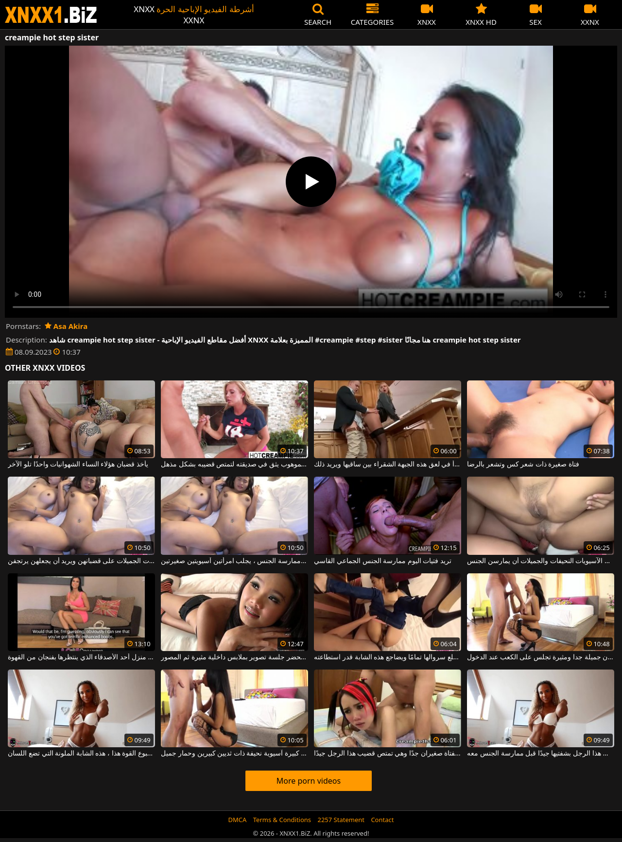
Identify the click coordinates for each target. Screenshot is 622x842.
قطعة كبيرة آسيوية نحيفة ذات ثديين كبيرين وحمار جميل (234, 753)
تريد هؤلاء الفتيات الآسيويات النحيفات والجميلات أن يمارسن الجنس (540, 561)
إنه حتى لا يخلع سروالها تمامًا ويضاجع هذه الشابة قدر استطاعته (387, 657)
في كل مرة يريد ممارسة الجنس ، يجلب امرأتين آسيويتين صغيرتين (234, 561)
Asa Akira (66, 326)
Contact (382, 819)
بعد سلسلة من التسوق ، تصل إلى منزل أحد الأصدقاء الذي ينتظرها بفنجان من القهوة (81, 657)
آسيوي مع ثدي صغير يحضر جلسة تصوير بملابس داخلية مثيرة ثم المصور (234, 657)
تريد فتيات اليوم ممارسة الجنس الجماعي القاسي (382, 561)
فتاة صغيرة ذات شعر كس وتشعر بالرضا (523, 464)
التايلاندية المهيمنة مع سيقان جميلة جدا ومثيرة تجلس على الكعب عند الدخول (540, 657)
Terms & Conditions (282, 819)
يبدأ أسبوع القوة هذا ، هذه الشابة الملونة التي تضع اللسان (81, 753)
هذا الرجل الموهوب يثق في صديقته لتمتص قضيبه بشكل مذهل (234, 464)
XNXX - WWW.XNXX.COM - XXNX (51, 14)
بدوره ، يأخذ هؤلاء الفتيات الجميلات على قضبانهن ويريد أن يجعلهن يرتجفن (81, 561)
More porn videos (308, 780)
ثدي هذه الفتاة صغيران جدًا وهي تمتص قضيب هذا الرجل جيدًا (387, 753)
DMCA (237, 819)
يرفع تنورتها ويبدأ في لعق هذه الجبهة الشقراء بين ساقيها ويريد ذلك (387, 464)
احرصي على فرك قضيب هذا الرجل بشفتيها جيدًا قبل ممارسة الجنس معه (540, 753)
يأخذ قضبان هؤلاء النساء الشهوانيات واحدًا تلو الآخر (78, 464)
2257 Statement (340, 819)
